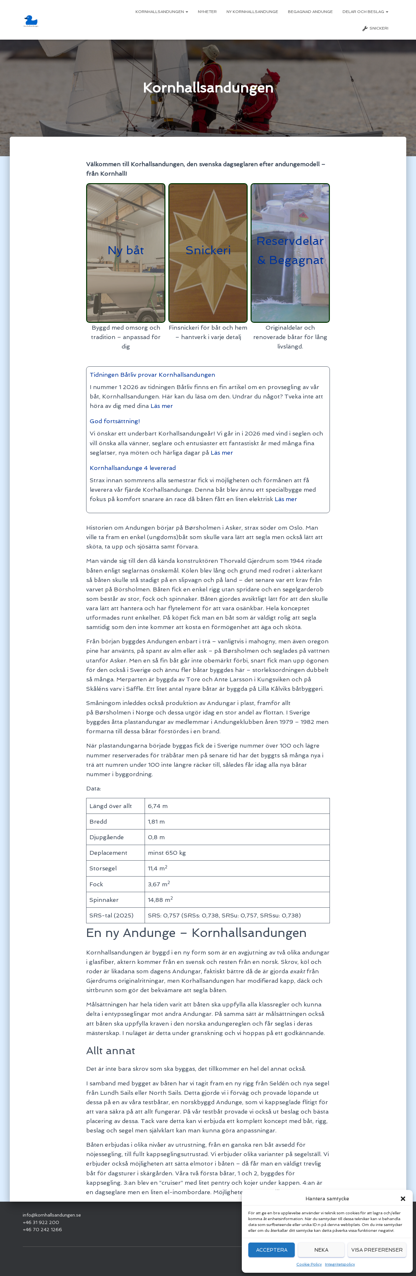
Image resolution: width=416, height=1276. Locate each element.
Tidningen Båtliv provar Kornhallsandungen (152, 374)
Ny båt (126, 250)
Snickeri (375, 28)
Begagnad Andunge (310, 11)
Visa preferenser (377, 1250)
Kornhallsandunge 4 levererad (133, 467)
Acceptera (271, 1250)
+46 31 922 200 (41, 1222)
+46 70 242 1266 (42, 1229)
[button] (403, 1198)
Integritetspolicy (340, 1264)
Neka (321, 1250)
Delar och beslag (365, 11)
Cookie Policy (309, 1264)
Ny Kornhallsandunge (252, 11)
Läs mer (161, 405)
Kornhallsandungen (162, 11)
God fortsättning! (115, 421)
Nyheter (207, 11)
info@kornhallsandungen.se (52, 1215)
